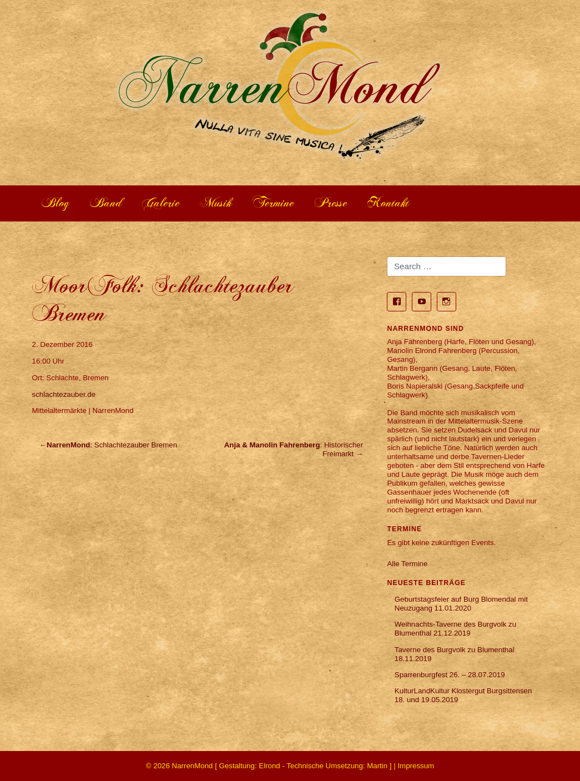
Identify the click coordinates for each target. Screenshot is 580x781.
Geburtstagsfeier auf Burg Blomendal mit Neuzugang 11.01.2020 (461, 603)
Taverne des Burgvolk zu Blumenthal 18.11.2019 (455, 654)
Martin (377, 766)
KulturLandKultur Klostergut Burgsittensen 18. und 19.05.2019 (463, 695)
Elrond (269, 766)
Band (106, 203)
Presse (331, 203)
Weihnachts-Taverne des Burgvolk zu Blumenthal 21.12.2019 (455, 628)
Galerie (161, 203)
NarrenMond (192, 766)
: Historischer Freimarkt (293, 449)
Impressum (415, 766)
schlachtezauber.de (64, 394)
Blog (56, 203)
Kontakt (388, 203)
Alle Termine (407, 564)
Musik (216, 203)
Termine (273, 203)
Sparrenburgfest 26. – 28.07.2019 (450, 675)
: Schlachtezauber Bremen (112, 445)
